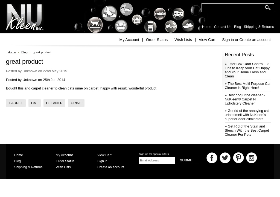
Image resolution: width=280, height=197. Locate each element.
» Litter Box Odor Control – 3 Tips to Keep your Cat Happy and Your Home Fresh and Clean (247, 70)
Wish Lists (183, 40)
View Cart (207, 40)
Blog (24, 52)
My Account (129, 40)
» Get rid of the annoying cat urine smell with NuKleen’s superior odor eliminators (247, 115)
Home (12, 52)
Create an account (255, 39)
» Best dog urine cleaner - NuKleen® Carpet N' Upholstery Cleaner (245, 99)
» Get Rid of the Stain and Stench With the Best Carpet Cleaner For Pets (247, 130)
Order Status (157, 40)
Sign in (228, 39)
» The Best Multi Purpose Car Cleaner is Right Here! (248, 86)
